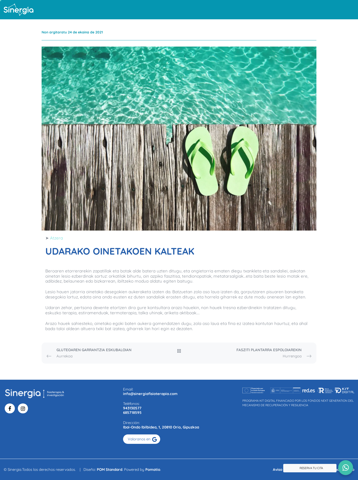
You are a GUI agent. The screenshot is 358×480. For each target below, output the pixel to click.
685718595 (132, 412)
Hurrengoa (262, 353)
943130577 (132, 408)
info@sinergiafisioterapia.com (150, 393)
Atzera (56, 237)
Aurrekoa (96, 353)
